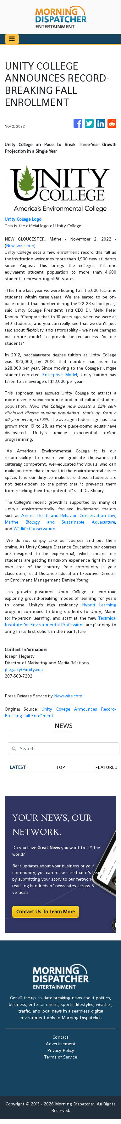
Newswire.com (20, 245)
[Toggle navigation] (12, 39)
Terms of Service (60, 1057)
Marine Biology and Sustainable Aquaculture (60, 522)
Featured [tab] (106, 767)
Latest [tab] (18, 767)
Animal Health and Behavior (49, 515)
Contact (60, 1037)
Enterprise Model (59, 375)
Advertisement (61, 1044)
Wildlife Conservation (34, 528)
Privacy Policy (60, 1050)
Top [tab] (60, 767)
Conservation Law (97, 515)
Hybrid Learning (99, 605)
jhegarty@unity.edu (24, 669)
